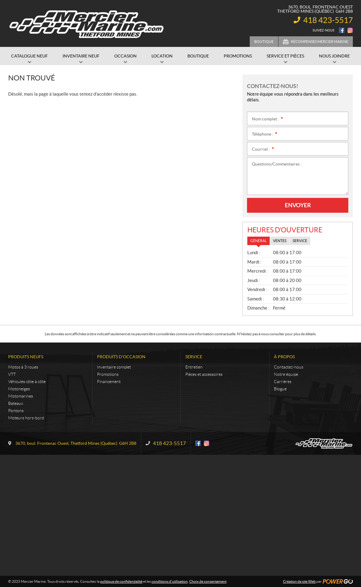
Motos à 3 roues (23, 367)
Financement (109, 381)
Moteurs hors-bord (26, 417)
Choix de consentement (207, 581)
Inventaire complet (114, 367)
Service (193, 356)
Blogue (280, 388)
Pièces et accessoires (204, 374)
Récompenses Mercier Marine (319, 42)
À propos (284, 356)
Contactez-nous (288, 367)
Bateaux (15, 403)
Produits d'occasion (121, 356)
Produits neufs (25, 356)
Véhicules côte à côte (27, 381)
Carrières (282, 381)
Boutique (264, 42)
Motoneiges (19, 388)
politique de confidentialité (121, 581)
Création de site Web (299, 581)
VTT (12, 374)
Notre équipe (286, 374)
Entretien (194, 367)
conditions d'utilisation (169, 581)
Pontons (16, 410)
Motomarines (20, 396)
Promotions (108, 374)
